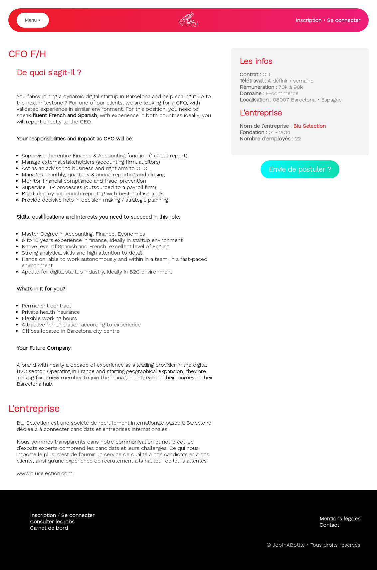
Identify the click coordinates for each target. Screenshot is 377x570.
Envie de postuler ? (300, 169)
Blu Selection (309, 126)
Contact (329, 525)
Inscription (308, 20)
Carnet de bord (49, 528)
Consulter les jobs (52, 521)
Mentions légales (339, 518)
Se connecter (343, 20)
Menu (33, 20)
